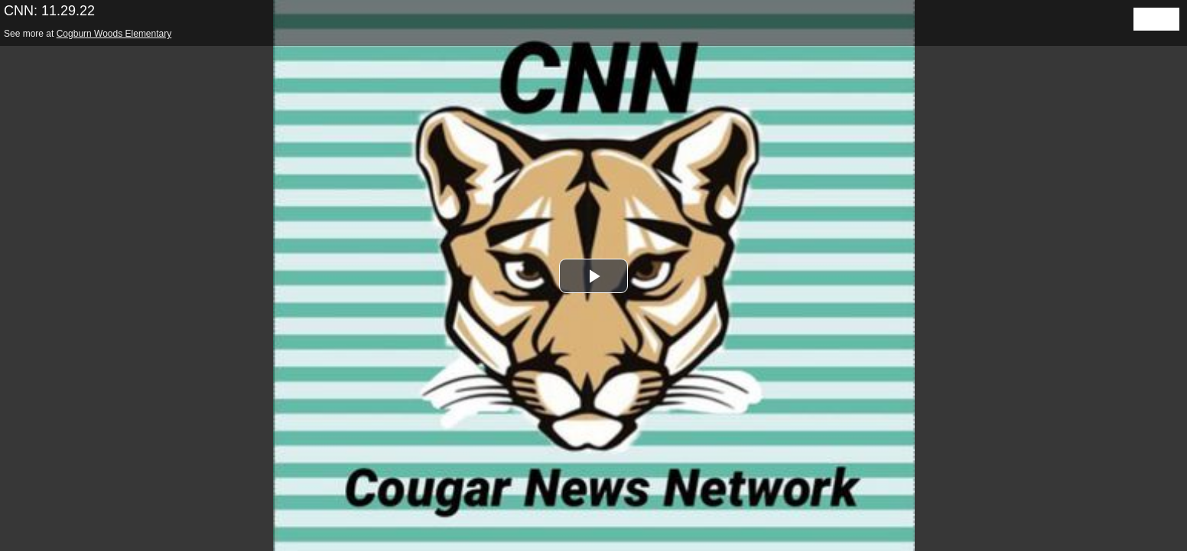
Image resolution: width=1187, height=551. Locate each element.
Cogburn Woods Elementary (114, 33)
